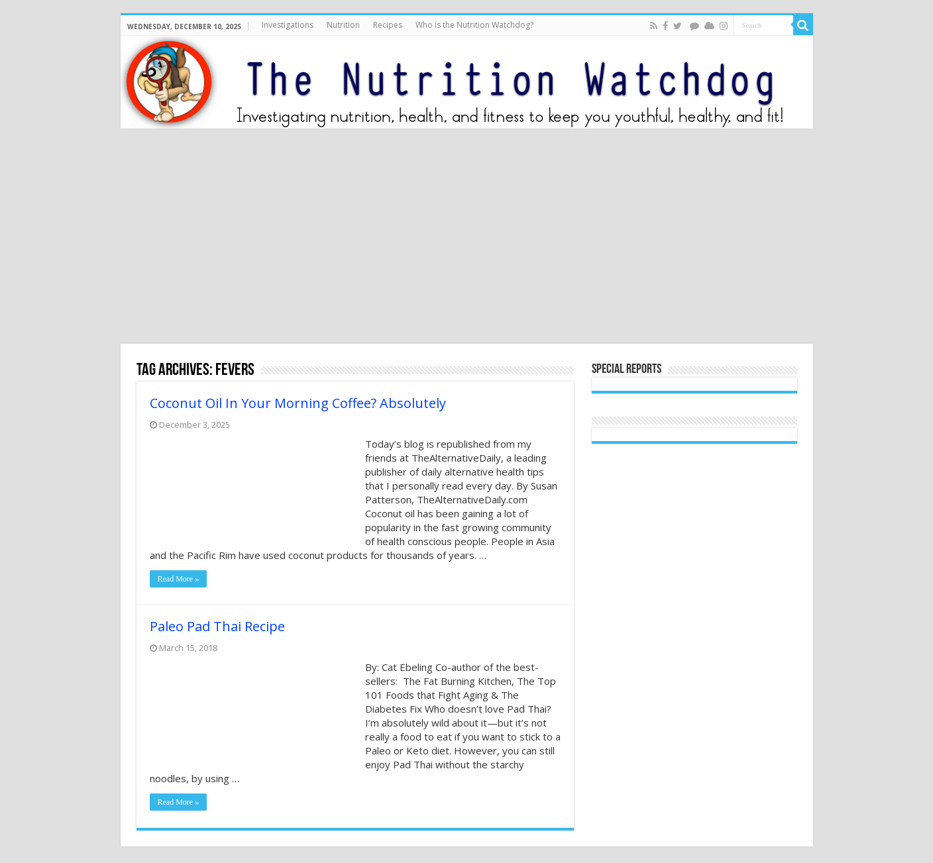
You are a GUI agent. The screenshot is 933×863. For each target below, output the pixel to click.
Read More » (178, 579)
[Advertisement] (466, 237)
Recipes (387, 24)
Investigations (287, 24)
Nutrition (343, 24)
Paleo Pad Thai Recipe (217, 626)
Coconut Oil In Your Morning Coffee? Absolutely (298, 403)
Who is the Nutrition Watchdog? (474, 24)
